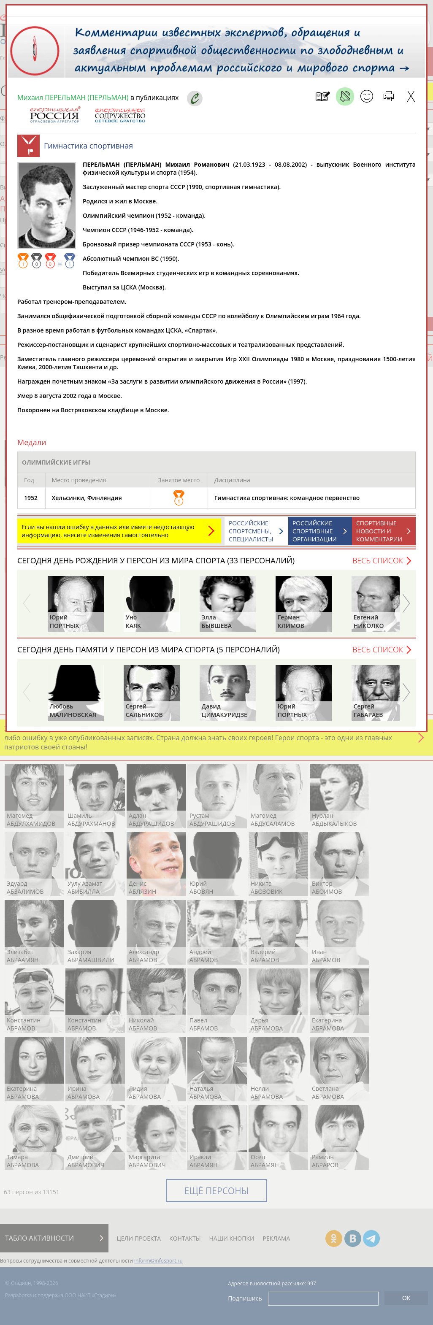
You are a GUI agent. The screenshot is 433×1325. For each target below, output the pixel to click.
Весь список (377, 560)
